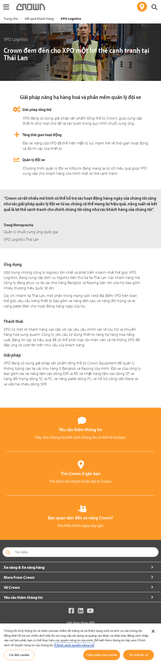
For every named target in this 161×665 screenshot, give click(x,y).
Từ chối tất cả (138, 655)
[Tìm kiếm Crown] (154, 7)
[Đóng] (153, 631)
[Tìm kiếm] (80, 552)
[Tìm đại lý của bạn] (142, 6)
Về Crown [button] (12, 587)
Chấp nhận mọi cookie (101, 655)
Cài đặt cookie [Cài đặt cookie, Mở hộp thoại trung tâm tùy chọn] (19, 655)
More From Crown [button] (19, 577)
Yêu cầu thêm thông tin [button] (23, 597)
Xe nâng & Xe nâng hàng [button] (24, 567)
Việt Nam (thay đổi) (81, 623)
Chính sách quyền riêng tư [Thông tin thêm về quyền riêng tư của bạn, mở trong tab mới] (74, 645)
